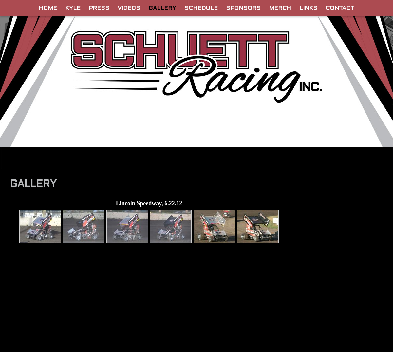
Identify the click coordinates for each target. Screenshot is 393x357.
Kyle (73, 8)
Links (308, 8)
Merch (280, 8)
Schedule (201, 8)
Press (99, 8)
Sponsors (243, 8)
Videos (129, 8)
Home (48, 8)
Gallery (162, 8)
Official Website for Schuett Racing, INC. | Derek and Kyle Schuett (196, 63)
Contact (340, 8)
